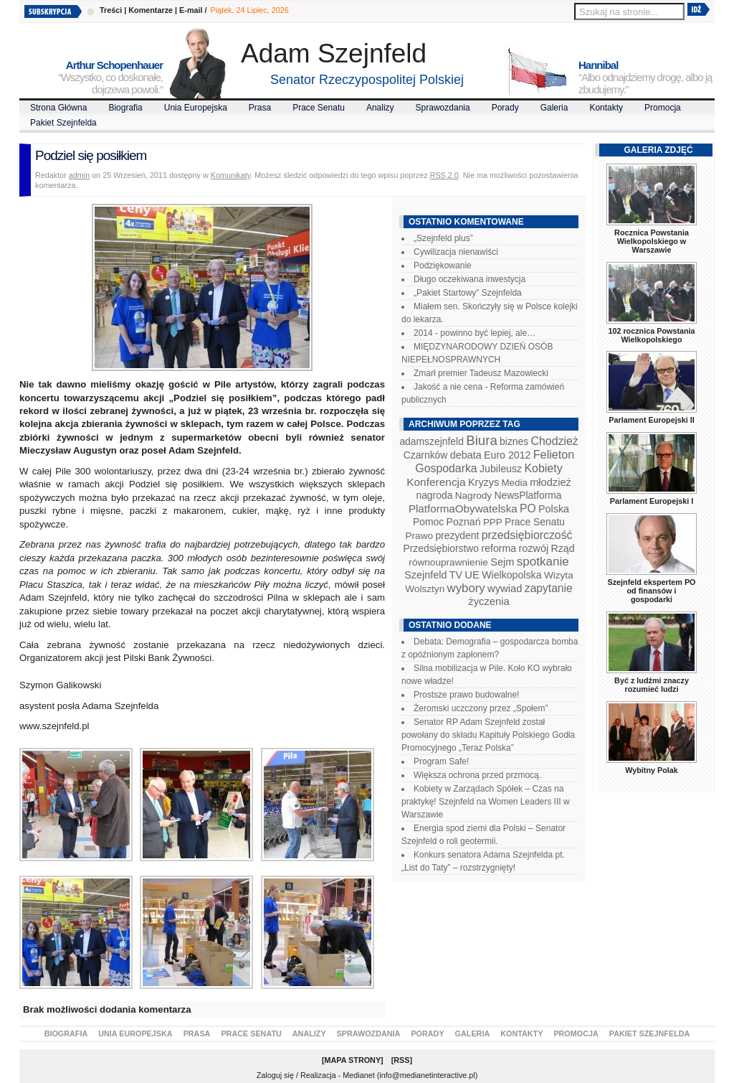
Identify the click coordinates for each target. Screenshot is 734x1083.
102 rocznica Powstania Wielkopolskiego (651, 335)
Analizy (380, 108)
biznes (514, 441)
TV (455, 575)
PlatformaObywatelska (463, 508)
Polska (553, 509)
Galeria (554, 108)
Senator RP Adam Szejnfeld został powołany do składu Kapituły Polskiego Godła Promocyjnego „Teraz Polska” (488, 735)
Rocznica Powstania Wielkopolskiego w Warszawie (651, 241)
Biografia (125, 108)
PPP (492, 522)
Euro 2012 (507, 455)
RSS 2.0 (444, 175)
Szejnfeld (425, 575)
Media (515, 482)
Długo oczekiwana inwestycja (469, 279)
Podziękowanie (443, 266)
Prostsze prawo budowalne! (466, 695)
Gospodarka (446, 468)
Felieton (554, 454)
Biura (481, 440)
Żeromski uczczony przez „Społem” (481, 708)
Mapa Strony (353, 1060)
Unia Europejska (195, 108)
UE (472, 575)
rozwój (534, 548)
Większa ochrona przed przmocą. (477, 775)
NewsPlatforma (527, 495)
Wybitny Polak (651, 770)
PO (528, 508)
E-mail (190, 10)
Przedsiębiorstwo (441, 548)
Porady (505, 108)
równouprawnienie (448, 562)
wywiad (504, 588)
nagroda (434, 495)
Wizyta (558, 575)
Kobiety (543, 468)
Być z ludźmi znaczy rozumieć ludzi (651, 684)
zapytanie (549, 588)
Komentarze (150, 10)
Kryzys (483, 482)
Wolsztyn (424, 588)
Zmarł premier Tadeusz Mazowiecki (481, 373)
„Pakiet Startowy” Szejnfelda (468, 293)
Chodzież (554, 441)
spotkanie (543, 561)
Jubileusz (501, 468)
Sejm (502, 562)
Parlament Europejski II (651, 420)
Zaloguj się (275, 1075)
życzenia (489, 601)
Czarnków (426, 455)
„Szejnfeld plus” (443, 238)
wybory (466, 588)
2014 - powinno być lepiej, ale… (474, 333)
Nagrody (473, 495)
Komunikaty (231, 175)
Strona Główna (58, 108)
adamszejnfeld (431, 441)
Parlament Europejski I (651, 501)
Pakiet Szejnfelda (63, 123)
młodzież (550, 482)
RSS (401, 1060)
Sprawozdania (443, 108)
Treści (111, 10)
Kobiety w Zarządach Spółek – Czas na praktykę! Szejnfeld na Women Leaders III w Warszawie (485, 802)
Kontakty (606, 108)
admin (79, 175)
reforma (498, 548)
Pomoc (428, 522)
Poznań (464, 522)
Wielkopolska (511, 575)
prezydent (457, 535)
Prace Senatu (318, 108)
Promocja (662, 108)
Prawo (419, 535)
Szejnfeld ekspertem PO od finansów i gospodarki (651, 591)
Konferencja (435, 482)
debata (466, 455)
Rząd (563, 548)
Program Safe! (441, 761)
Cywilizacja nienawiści (456, 252)
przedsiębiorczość (527, 535)
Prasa (260, 108)
